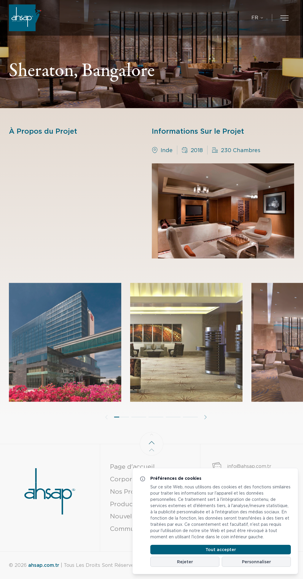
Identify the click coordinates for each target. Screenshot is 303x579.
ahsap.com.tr (43, 565)
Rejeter (185, 561)
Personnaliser (256, 561)
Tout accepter (220, 549)
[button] (205, 430)
